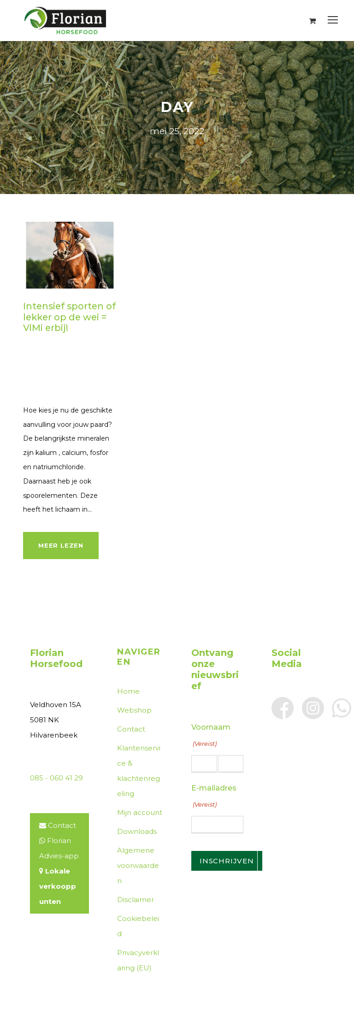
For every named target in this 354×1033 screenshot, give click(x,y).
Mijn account (139, 812)
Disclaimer (135, 899)
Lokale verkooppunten (57, 886)
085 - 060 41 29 (56, 777)
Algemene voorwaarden (138, 865)
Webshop (134, 710)
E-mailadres (213, 797)
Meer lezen (60, 545)
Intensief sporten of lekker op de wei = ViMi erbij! (69, 317)
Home (128, 691)
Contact (62, 825)
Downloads (137, 831)
